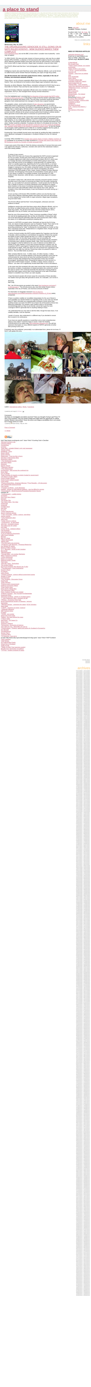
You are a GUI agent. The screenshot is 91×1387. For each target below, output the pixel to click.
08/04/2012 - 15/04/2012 (83, 1153)
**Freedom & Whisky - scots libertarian (13, 488)
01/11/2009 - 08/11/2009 (83, 992)
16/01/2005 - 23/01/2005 (83, 684)
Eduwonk (4, 464)
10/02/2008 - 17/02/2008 (83, 874)
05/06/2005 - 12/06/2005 (83, 712)
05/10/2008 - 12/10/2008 (83, 914)
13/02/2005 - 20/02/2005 (83, 690)
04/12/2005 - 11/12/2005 (83, 738)
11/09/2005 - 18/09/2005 (83, 726)
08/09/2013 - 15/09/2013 (83, 1243)
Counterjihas (5, 445)
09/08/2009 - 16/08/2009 (83, 975)
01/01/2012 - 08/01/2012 (83, 1133)
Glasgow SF (5, 492)
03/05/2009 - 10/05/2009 (83, 955)
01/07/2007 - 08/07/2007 (83, 846)
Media (24, 407)
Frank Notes (5, 481)
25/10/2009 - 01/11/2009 (83, 990)
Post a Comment (10, 427)
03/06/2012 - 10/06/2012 (83, 1164)
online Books (5, 573)
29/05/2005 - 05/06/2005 (83, 711)
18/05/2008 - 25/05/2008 (83, 886)
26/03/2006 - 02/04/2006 (83, 760)
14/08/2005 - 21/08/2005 (83, 722)
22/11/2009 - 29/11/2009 (83, 996)
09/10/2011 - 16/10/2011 (83, 1117)
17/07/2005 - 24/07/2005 (83, 717)
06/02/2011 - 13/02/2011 (83, 1069)
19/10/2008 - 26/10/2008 (83, 917)
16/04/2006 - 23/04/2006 (83, 764)
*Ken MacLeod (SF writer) (9, 525)
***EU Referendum (7, 469)
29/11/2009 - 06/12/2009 (83, 997)
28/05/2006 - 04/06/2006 (83, 773)
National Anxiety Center (8, 560)
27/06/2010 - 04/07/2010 (83, 1039)
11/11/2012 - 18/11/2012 (83, 1197)
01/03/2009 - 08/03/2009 (83, 943)
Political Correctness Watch (9, 585)
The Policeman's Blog (7, 590)
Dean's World (5, 453)
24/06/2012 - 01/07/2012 (83, 1168)
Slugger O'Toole (6, 576)
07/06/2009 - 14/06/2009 (83, 962)
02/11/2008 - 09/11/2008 (83, 920)
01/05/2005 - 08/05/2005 (83, 705)
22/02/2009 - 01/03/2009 (83, 941)
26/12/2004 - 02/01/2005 (83, 680)
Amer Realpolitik (73, 76)
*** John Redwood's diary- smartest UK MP (14, 598)
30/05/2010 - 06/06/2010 (83, 1034)
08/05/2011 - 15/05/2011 (83, 1087)
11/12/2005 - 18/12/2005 (83, 739)
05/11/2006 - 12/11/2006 (83, 801)
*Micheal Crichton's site (8, 442)
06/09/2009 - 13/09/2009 (83, 980)
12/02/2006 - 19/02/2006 (83, 752)
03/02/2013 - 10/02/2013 (83, 1213)
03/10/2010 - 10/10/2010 (83, 1045)
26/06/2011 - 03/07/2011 (83, 1097)
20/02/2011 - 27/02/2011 (83, 1072)
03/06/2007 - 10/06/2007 (83, 840)
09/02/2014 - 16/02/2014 (83, 1272)
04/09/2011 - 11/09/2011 (83, 1110)
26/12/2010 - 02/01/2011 (83, 1062)
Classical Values (6, 443)
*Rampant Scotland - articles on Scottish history (16, 596)
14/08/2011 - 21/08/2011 (83, 1107)
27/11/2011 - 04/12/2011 (83, 1126)
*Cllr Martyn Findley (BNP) (9, 476)
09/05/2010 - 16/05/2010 (83, 1030)
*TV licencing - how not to (9, 636)
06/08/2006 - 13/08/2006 (83, 784)
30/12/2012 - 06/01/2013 (83, 1206)
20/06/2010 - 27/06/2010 (83, 1038)
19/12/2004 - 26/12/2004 (83, 679)
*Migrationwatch (6, 552)
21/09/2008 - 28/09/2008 (83, 912)
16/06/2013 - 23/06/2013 (83, 1226)
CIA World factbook (74, 105)
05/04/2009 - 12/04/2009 (83, 950)
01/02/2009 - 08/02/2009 (83, 937)
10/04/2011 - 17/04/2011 (83, 1081)
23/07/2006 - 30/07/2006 (83, 781)
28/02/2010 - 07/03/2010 (83, 1016)
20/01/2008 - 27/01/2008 (83, 870)
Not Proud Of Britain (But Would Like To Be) (14, 566)
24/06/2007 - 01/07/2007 (83, 844)
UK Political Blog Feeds (8, 642)
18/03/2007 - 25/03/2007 (83, 826)
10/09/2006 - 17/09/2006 (83, 790)
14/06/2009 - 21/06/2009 (83, 964)
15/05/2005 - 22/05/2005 (83, 708)
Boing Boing (72, 97)
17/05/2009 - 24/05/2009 (83, 958)
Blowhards (71, 95)
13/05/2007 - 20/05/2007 (83, 836)
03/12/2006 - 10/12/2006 (83, 806)
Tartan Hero (4, 622)
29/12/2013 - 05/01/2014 (83, 1265)
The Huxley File (6, 500)
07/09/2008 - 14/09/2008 (83, 909)
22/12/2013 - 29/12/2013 (83, 1264)
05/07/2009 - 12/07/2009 (83, 968)
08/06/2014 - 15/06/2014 (83, 1292)
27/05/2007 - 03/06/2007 (83, 839)
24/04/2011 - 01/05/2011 (83, 1084)
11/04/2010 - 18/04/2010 (83, 1024)
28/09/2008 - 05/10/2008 (83, 913)
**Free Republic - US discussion (37, 483)
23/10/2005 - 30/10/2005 (83, 729)
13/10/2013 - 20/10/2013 (83, 1250)
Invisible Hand (5, 506)
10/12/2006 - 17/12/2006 (83, 808)
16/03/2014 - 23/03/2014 (83, 1279)
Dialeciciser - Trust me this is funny (12, 456)
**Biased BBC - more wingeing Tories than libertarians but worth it (79, 85)
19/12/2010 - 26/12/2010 (83, 1060)
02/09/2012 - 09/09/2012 (83, 1182)
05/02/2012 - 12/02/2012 (83, 1140)
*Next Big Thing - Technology (10, 563)
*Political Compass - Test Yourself (11, 593)
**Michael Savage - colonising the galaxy (13, 604)
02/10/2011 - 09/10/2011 (83, 1115)
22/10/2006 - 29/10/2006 (83, 798)
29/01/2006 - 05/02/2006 (83, 749)
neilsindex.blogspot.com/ (76, 54)
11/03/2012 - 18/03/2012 (83, 1147)
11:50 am (19, 411)
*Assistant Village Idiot (75, 80)
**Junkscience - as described (10, 522)
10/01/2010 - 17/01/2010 (83, 1006)
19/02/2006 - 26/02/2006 (83, 753)
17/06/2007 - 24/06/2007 (83, 843)
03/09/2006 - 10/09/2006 (83, 788)
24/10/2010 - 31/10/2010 (83, 1049)
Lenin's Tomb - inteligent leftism (10, 529)
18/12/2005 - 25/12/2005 (83, 741)
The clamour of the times (76, 110)
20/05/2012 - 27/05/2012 (83, 1161)
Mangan (3, 536)
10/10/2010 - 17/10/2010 (83, 1046)
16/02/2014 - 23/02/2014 (83, 1274)
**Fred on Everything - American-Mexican (14, 483)
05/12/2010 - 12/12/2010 (83, 1058)
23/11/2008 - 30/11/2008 (83, 923)
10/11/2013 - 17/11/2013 (83, 1255)
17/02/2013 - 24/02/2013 (83, 1216)
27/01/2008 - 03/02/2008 (83, 871)
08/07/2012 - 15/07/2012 (83, 1171)
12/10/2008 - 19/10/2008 (83, 916)
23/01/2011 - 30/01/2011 (83, 1067)
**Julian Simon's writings (8, 521)
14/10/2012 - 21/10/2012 (83, 1191)
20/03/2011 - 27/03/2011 (83, 1077)
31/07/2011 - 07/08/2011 (83, 1104)
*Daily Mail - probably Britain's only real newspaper (16, 448)
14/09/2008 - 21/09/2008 (83, 910)
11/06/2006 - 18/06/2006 (83, 776)
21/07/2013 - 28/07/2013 (83, 1233)
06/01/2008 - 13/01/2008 (83, 867)
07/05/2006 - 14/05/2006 (83, 769)
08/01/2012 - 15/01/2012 (83, 1135)
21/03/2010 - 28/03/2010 (83, 1020)
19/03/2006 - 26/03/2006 (83, 759)
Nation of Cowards (6, 559)
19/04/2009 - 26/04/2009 (83, 952)
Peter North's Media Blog (8, 589)
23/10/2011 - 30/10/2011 (83, 1119)
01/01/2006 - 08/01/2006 (83, 743)
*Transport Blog (6, 634)
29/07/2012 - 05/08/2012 (83, 1175)
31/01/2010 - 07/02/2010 (83, 1010)
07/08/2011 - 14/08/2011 (83, 1105)
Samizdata (4, 603)
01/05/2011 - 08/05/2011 (83, 1086)
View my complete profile (82, 40)
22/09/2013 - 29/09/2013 (83, 1246)
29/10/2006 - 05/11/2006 (83, 799)
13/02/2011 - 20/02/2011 (83, 1070)
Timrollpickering (6, 631)
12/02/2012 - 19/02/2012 (83, 1142)
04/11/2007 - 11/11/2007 (83, 854)
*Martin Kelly (5, 541)
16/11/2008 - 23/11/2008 (83, 922)
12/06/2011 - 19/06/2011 (83, 1094)
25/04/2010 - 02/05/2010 (83, 1027)
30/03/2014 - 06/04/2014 (83, 1282)
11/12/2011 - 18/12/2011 (83, 1129)
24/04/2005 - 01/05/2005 (83, 704)
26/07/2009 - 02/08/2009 (83, 972)
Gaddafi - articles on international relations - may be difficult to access (22, 489)
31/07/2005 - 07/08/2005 (83, 719)
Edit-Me (87, 661)
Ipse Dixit (4, 508)
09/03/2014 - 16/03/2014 (83, 1278)
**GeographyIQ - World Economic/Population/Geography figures (21, 491)
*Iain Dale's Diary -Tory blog (9, 502)
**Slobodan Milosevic (7, 609)
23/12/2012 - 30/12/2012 (83, 1205)
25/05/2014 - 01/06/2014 (83, 1289)
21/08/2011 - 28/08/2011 (83, 1108)
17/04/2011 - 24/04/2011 (83, 1083)
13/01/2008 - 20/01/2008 (83, 868)
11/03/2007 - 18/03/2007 (83, 825)
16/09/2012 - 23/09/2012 (83, 1185)
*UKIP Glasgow (6, 639)
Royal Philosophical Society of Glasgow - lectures (16, 601)
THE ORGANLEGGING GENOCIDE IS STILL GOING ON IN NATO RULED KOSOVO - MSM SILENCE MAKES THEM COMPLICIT (33, 49)
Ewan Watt (4, 472)
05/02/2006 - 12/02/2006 (83, 750)
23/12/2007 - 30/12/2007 (83, 864)
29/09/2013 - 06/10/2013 (83, 1247)
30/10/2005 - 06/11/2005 (83, 731)
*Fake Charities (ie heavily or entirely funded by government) (20, 475)
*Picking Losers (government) (10, 584)
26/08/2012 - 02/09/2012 (83, 1181)
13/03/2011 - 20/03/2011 (83, 1076)
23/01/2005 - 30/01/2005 (83, 686)
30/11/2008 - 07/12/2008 (83, 924)
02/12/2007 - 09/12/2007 (83, 860)
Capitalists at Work (74, 102)
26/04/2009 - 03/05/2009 (83, 954)
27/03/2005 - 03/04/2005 (83, 698)
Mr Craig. (85, 32)
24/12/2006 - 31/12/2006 (83, 811)
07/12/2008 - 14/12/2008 (83, 926)
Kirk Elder (4, 527)
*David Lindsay (5, 450)
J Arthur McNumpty (7, 557)
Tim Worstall (5, 630)
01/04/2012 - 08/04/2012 (83, 1152)
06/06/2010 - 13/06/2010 (83, 1035)
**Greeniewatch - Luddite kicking (11, 494)
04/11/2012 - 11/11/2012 (83, 1195)
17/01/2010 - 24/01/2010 (83, 1007)
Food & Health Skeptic (8, 478)
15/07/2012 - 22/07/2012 (83, 1173)
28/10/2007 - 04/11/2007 (83, 853)
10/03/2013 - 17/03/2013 (83, 1220)
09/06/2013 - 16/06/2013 (83, 1225)
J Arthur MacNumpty (7, 511)
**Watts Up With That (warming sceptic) (13, 647)
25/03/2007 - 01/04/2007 (83, 827)
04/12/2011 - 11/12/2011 (83, 1128)
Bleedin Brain (72, 92)
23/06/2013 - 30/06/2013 (83, 1227)
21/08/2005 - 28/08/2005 (83, 724)
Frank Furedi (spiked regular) (10, 480)
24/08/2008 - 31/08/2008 (83, 906)
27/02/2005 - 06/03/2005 (83, 693)
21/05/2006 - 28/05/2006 (83, 771)
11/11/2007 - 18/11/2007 (83, 856)
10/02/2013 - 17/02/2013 (83, 1215)
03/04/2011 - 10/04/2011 (83, 1080)
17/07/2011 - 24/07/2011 (83, 1101)
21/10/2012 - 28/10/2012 (83, 1192)
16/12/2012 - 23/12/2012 (83, 1204)
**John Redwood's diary (8, 518)
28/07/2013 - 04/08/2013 (83, 1234)
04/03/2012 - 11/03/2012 (83, 1146)
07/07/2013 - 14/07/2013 (83, 1230)
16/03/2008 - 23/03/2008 (83, 881)
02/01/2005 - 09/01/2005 (83, 682)
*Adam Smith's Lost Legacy (76, 69)
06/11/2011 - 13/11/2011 (83, 1122)
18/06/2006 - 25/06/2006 (83, 777)
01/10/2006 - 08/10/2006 (83, 794)
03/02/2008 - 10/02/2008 (83, 872)
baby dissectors (39, 104)
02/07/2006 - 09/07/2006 (83, 780)
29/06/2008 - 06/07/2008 (83, 895)
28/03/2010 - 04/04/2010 (83, 1021)
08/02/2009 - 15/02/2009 (83, 938)
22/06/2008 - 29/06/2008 (83, 893)
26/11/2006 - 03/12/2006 (83, 805)
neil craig (76, 27)
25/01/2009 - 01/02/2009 (83, 936)
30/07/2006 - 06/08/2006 (83, 783)
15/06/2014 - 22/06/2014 (83, 1293)
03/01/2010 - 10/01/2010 (83, 1004)
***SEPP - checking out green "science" (13, 607)
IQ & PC (3, 510)
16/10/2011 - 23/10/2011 (83, 1118)
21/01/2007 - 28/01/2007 (83, 815)
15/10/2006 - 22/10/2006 (83, 797)
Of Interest (4, 571)
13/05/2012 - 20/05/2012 (83, 1160)
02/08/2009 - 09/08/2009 (83, 973)
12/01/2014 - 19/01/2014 (83, 1267)
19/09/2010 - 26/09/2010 (83, 1042)
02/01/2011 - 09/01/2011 (83, 1063)
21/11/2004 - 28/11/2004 (83, 673)
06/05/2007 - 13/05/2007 (83, 835)
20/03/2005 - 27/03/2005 (83, 697)
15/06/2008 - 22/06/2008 (83, 892)
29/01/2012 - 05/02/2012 (83, 1139)
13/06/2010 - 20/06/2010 (83, 1037)
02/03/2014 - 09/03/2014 (83, 1276)
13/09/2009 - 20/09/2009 (83, 982)
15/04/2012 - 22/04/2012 (83, 1154)
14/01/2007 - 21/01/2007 (83, 813)
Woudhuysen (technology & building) (12, 649)
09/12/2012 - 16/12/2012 (83, 1202)
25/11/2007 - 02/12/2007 (83, 858)
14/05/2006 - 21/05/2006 (83, 770)
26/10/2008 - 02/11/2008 (83, 919)
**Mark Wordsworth (7, 540)
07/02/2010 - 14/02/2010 (83, 1011)
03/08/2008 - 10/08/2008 (83, 902)
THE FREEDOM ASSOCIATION (11, 484)
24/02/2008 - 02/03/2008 (83, 877)
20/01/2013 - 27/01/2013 (83, 1211)
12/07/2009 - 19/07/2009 (83, 969)
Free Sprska (5, 486)
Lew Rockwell (5, 530)
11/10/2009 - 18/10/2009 (83, 987)
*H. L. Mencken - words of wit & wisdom (13, 549)
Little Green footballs (7, 535)
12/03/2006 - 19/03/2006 (83, 757)
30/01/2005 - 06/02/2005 (83, 687)
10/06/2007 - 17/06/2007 (83, 842)
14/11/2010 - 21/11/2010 (83, 1053)
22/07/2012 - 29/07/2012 (83, 1174)
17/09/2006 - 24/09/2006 (83, 791)
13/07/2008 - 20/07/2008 (83, 898)
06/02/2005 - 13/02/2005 (83, 689)
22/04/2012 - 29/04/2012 (83, 1156)
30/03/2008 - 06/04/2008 (83, 884)
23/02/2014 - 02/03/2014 (83, 1275)
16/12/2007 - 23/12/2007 (83, 863)
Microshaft (4, 551)
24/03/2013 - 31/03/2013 (83, 1223)
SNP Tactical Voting (7, 611)
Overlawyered (5, 577)
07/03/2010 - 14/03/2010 (83, 1017)
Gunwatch (4, 495)
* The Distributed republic (9, 461)
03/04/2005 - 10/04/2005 (83, 700)
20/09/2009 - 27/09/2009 (83, 983)
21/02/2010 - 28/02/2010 (83, 1014)
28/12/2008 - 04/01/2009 (83, 930)
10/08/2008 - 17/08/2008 (83, 903)
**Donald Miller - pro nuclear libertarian (13, 554)
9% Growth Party (73, 64)
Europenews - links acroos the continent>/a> (15, 470)
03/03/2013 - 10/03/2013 (83, 1219)
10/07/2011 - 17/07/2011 (83, 1100)
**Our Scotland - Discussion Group (11, 579)
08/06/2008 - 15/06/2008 (83, 891)
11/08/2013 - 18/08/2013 (83, 1237)
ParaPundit (4, 581)
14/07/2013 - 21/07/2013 (83, 1232)
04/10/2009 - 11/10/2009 (83, 986)
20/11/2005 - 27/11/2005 (83, 735)
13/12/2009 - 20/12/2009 (83, 1000)
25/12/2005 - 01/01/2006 (83, 742)
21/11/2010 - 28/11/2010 (83, 1055)
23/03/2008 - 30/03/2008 (83, 882)
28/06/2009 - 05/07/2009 (83, 966)
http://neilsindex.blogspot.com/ (38, 323)
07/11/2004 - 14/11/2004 (83, 670)
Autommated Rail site (75, 83)
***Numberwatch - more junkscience (12, 568)
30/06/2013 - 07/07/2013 (83, 1229)
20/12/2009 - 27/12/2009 (83, 1001)
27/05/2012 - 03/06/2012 (83, 1163)
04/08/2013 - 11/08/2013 (83, 1236)
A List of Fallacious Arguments (10, 533)
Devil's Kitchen (5, 454)
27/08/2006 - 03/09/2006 (83, 787)
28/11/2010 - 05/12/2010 (83, 1056)
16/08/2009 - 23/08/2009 (83, 976)
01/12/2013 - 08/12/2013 (83, 1260)
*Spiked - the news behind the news (12, 617)
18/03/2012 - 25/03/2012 (83, 1149)
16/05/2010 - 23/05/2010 (83, 1031)
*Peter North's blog (7, 587)
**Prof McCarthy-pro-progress (10, 543)
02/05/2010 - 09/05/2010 (83, 1028)
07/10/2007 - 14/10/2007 (83, 849)
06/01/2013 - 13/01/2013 (83, 1208)
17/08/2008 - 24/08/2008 (83, 905)
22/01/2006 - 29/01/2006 (83, 748)
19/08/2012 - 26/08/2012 (83, 1180)
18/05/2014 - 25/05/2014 (83, 1288)
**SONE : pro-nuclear (7, 614)
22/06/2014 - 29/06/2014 (83, 1295)
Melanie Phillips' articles (8, 548)
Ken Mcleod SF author (8, 546)
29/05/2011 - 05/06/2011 (83, 1091)
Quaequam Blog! (6, 595)
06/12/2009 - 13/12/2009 (83, 999)
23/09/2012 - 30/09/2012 (83, 1187)
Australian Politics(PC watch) (77, 81)
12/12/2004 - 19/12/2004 (83, 677)
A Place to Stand (21, 9)
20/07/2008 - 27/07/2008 (83, 899)
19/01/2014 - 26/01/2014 (83, 1268)
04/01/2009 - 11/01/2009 (83, 931)
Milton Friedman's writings (9, 555)
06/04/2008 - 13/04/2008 (83, 885)
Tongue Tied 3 (5, 633)
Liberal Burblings (6, 532)
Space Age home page (8, 615)
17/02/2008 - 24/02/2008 (83, 875)
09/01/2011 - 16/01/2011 (83, 1065)
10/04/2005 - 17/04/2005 (83, 701)
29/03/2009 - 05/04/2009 (83, 948)
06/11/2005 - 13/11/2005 (83, 732)
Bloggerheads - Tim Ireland (76, 94)
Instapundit (4, 503)
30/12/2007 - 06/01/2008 (83, 865)
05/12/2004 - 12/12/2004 (83, 676)
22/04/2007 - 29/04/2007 (83, 832)
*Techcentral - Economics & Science (12, 625)
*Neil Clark (4, 562)
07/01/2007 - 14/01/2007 (83, 812)
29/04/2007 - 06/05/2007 (83, 833)
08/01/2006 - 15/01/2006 (83, 745)
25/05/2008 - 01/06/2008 (83, 888)
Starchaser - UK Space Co (9, 620)
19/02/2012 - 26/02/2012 (83, 1143)
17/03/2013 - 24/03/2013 (83, 1222)
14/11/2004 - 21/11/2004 (83, 672)
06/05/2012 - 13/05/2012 (83, 1159)
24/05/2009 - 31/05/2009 (83, 959)
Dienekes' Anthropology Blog (10, 458)
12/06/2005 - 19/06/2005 (83, 714)
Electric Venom (5, 465)
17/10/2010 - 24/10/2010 (83, 1048)
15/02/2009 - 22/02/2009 (83, 940)
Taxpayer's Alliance (7, 623)
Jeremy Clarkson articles (8, 513)
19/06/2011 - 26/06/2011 (83, 1095)
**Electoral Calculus (7, 467)
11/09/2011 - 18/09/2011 (83, 1111)
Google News (86, 659)
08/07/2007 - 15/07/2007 (83, 847)
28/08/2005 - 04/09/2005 (83, 725)
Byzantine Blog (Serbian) (76, 99)
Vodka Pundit (5, 645)
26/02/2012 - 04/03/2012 (83, 1145)
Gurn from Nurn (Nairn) (8, 497)
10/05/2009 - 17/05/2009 (83, 957)
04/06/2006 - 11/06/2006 (83, 774)
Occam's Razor (5, 570)
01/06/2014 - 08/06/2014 (83, 1291)
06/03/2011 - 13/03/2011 (83, 1074)
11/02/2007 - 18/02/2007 (83, 819)
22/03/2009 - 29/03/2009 (83, 947)
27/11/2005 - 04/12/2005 (83, 736)
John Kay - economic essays (10, 524)
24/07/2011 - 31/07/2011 (83, 1102)
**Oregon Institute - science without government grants (18, 574)
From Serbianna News (11, 53)
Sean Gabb (4, 606)
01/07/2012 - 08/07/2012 (83, 1170)
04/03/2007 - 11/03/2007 (83, 823)
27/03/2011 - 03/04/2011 (83, 1079)
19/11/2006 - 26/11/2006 (83, 804)
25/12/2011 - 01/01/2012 (83, 1132)
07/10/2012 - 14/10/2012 (83, 1189)
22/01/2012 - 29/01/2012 (83, 1138)
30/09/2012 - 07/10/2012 (83, 1188)
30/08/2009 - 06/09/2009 (83, 979)
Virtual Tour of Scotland (8, 644)
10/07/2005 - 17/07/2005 (83, 715)
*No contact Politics (7, 565)
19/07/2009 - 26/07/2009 (83, 971)
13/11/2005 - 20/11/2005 (83, 733)
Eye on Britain (5, 473)
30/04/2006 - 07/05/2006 (83, 767)
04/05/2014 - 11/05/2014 (83, 1285)
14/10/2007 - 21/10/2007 (83, 850)
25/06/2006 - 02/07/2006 (83, 778)
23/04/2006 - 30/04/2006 (83, 766)
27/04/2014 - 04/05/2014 (83, 1283)
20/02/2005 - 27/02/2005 (83, 691)
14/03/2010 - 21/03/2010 (83, 1018)
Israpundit (4, 505)
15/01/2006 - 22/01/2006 (83, 746)
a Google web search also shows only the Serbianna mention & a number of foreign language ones (33, 141)
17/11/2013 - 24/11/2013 (83, 1257)
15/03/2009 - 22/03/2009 (83, 945)
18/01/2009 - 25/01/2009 (83, 934)
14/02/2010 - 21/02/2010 (83, 1013)
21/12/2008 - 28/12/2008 (83, 929)
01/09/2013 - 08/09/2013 (83, 1241)
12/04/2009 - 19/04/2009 (83, 951)
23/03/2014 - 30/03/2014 (83, 1281)
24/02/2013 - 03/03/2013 (83, 1218)
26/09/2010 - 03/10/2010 (83, 1044)
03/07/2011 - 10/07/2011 (83, 1098)
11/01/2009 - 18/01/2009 (83, 933)
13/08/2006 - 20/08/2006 (83, 785)
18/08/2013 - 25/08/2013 (83, 1239)
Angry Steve (72, 78)
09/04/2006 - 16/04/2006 (83, 763)
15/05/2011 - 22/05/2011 (83, 1088)
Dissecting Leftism (6, 459)
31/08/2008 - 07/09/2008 (83, 907)
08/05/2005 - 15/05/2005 (83, 707)
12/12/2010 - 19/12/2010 (83, 1059)
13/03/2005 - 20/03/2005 (83, 696)
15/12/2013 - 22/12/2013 (83, 1262)
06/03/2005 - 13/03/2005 (83, 694)
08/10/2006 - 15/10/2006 (83, 795)
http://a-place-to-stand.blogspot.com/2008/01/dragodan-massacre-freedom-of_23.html (30, 292)
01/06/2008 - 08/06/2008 (83, 889)
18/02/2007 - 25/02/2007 (83, 820)
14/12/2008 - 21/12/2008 (83, 927)
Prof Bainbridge (27, 593)
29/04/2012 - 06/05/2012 (83, 1157)
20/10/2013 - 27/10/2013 (83, 1251)
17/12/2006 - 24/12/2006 (83, 809)
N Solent (3, 612)
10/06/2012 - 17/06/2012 (83, 1166)
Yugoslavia (30, 407)
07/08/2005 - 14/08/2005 (83, 721)
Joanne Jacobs (5, 516)
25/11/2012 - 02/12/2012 (83, 1199)
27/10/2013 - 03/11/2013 (83, 1253)
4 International (72, 62)
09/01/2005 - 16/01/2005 (83, 683)
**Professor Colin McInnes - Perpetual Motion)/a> (16, 544)
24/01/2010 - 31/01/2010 (83, 1008)
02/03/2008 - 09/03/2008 (83, 878)
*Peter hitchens (5, 582)
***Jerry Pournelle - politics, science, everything (15, 514)
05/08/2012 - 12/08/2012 (83, 1177)
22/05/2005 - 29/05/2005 (83, 710)
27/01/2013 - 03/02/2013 (83, 1212)
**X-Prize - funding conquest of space (12, 650)
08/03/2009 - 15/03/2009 (83, 944)
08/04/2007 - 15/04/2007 (83, 830)
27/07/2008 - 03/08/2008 (83, 900)
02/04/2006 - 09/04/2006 (83, 762)
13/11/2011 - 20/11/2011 (83, 1124)
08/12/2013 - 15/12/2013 (83, 1261)
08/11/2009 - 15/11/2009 (83, 993)
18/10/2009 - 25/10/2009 (83, 989)
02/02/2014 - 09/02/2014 (83, 1271)
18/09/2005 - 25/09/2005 (83, 728)
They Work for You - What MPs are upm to (14, 626)
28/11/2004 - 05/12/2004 (83, 675)
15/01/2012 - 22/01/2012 (83, 1136)
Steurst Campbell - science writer (78, 100)
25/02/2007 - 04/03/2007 (83, 822)
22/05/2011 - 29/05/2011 (83, 1090)
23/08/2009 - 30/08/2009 (83, 978)
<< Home (7, 430)
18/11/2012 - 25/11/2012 (83, 1198)
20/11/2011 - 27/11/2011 (83, 1125)
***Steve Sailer (5, 619)
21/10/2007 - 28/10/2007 (83, 851)
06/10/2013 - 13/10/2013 (83, 1248)
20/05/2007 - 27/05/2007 (83, 837)
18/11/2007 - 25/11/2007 (83, 857)
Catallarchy (71, 103)
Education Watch (6, 462)
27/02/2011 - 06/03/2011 (83, 1073)
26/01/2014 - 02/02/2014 (83, 1269)
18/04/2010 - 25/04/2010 (83, 1025)
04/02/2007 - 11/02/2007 (83, 818)
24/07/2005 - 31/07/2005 (83, 718)
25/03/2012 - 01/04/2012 (83, 1150)
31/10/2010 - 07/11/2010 (83, 1051)
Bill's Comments (73, 91)
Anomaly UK (72, 72)
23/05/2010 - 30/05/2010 (83, 1032)
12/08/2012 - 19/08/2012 (83, 1178)
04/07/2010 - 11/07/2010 (83, 1041)
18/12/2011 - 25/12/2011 (83, 1131)
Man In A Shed (5, 538)
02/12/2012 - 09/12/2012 (83, 1201)
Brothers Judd (80, 97)
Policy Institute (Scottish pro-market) (12, 592)
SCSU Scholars (31, 604)
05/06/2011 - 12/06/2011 (83, 1093)
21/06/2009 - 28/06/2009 (83, 965)
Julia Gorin (4, 519)
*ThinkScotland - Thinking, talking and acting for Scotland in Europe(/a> (23, 628)
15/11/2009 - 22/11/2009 (83, 994)
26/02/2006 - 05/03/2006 (83, 755)
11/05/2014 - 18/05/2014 (83, 1286)
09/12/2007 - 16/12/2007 (83, 861)
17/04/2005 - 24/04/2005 (83, 703)
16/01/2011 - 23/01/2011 (83, 1066)
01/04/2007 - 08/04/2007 (83, 829)
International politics (15, 407)
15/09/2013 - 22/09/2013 (83, 1244)
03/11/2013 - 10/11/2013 (83, 1254)
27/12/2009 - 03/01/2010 (83, 1003)
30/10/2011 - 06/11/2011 (83, 1121)
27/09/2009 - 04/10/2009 (83, 985)
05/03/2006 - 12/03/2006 (83, 756)
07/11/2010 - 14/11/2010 (83, 1052)
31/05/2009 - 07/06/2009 (83, 961)
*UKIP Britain (5, 641)
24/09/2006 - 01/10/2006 (83, 792)
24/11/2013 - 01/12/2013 (83, 1258)
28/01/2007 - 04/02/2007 (83, 816)
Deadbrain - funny (6, 451)
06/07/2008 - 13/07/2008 (83, 896)
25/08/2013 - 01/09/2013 (83, 1240)
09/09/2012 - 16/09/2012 (83, 1184)
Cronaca (3, 446)
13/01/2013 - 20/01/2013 (83, 1209)
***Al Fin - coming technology (77, 70)
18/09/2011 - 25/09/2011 (83, 1112)
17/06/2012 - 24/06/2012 (83, 1167)
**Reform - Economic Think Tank (11, 600)
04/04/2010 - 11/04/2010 (83, 1023)
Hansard (3, 499)
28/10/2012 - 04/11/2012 (83, 1194)
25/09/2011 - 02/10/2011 (83, 1114)
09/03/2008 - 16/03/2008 (83, 879)
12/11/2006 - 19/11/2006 (83, 802)
